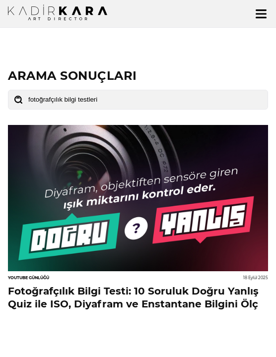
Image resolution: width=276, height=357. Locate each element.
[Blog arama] (138, 100)
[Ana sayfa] (57, 12)
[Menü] (261, 14)
